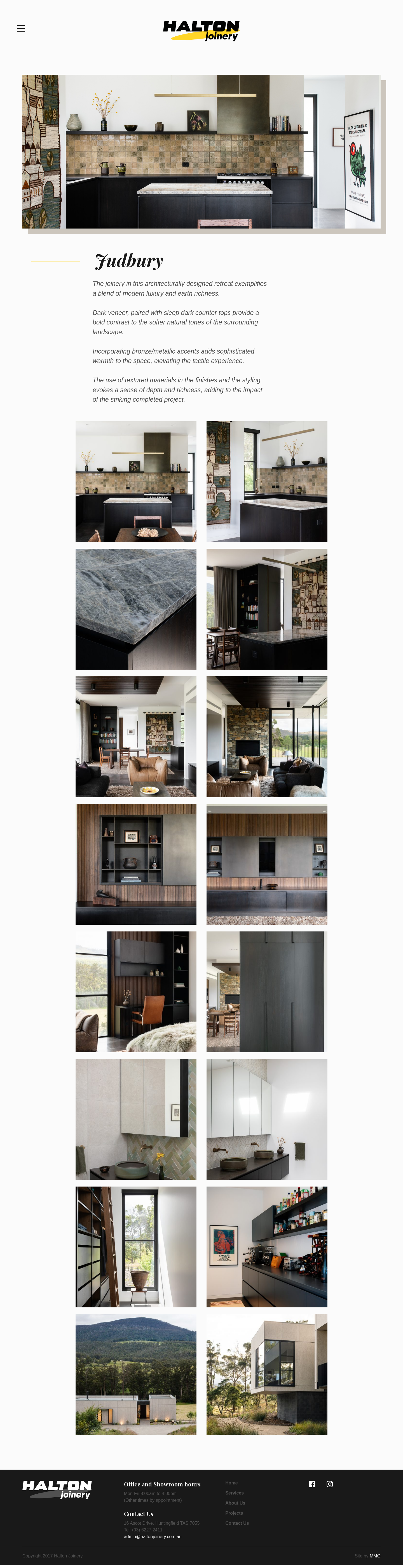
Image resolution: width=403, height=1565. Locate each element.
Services (234, 1493)
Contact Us (237, 1523)
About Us (235, 1503)
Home (231, 1483)
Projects (234, 1513)
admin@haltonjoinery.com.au (153, 1536)
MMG (375, 1556)
